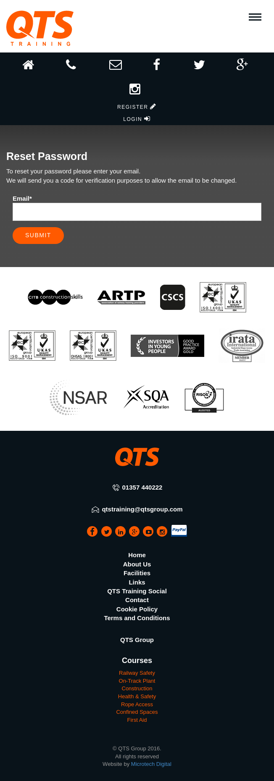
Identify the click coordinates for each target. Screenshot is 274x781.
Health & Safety (137, 696)
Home (137, 554)
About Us (137, 564)
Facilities (137, 573)
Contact (137, 599)
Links (137, 582)
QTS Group (137, 639)
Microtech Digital (151, 764)
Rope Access (137, 704)
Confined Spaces (137, 712)
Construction (137, 688)
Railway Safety (137, 673)
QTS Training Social (137, 591)
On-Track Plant (137, 681)
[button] (137, 86)
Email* (22, 198)
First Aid (137, 720)
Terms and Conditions (137, 617)
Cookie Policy (137, 609)
